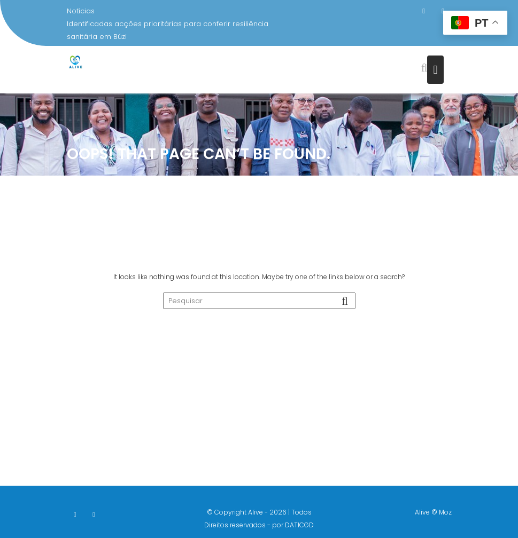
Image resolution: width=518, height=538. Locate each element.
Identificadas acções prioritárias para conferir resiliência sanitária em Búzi (167, 30)
